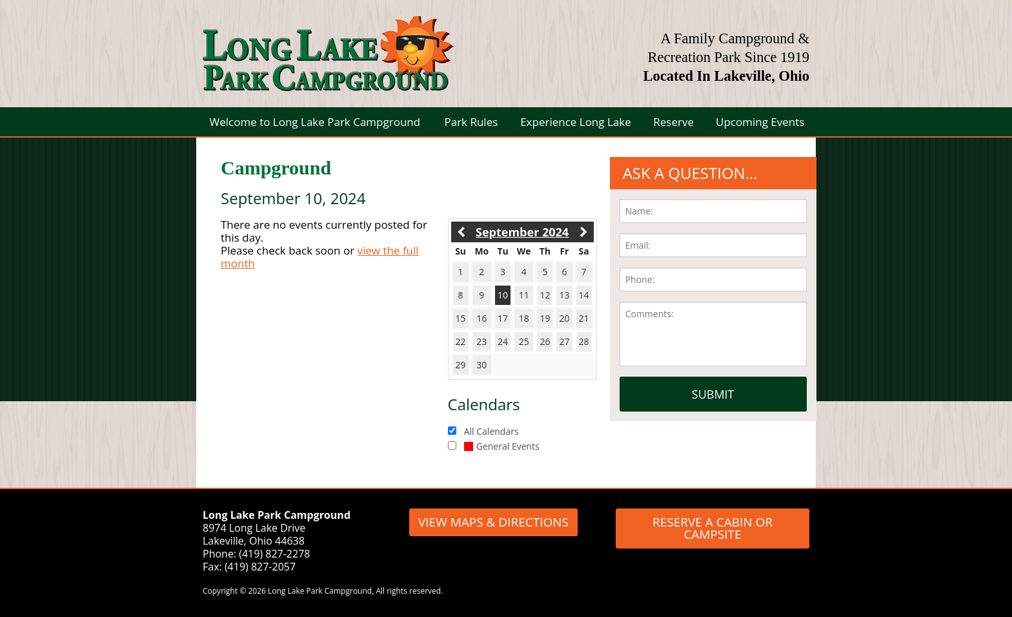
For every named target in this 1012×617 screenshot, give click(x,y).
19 (545, 318)
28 (584, 341)
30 (481, 365)
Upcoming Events (760, 121)
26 (545, 341)
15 (461, 318)
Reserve (673, 121)
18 (524, 318)
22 (461, 341)
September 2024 (522, 232)
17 (503, 318)
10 (503, 295)
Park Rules (471, 121)
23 (481, 341)
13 (564, 295)
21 (584, 318)
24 (503, 341)
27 (564, 341)
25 (524, 341)
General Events (502, 446)
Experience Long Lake (575, 121)
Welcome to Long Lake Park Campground (315, 121)
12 (545, 295)
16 (481, 318)
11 (524, 295)
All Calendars (491, 431)
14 (584, 295)
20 (564, 318)
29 (461, 365)
